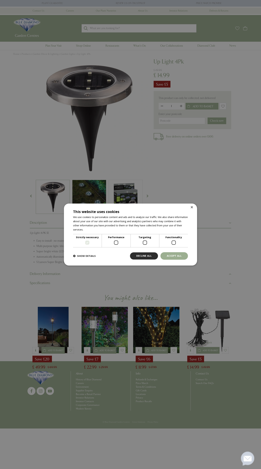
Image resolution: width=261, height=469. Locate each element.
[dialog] (130, 235)
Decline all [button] (144, 255)
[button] (84, 256)
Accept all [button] (174, 255)
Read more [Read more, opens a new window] (90, 229)
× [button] (191, 207)
